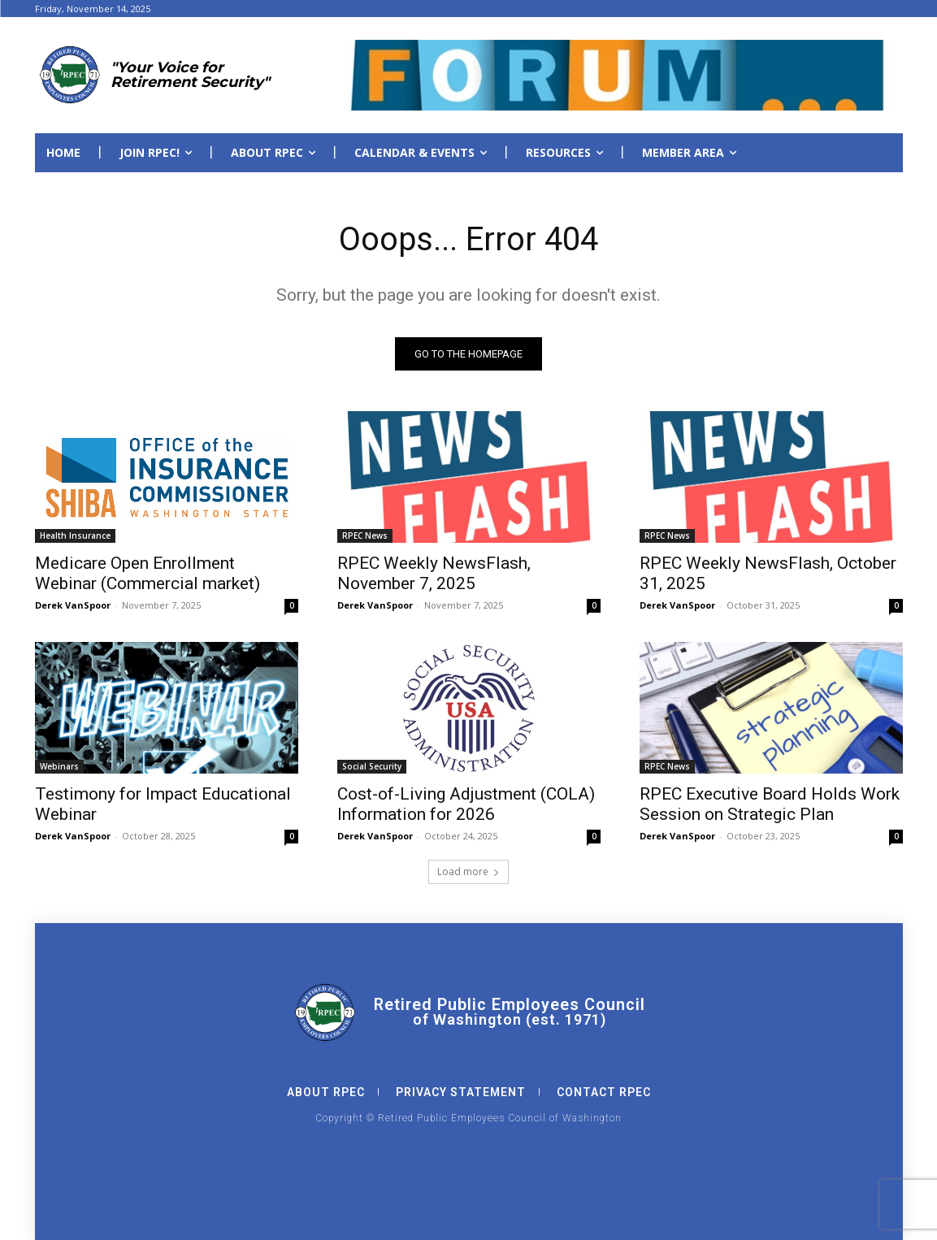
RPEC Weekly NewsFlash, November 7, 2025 (434, 573)
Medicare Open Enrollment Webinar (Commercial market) (147, 573)
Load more (468, 871)
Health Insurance (75, 535)
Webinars (59, 766)
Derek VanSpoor (73, 605)
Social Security (371, 766)
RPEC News (365, 535)
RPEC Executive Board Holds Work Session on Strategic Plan (770, 804)
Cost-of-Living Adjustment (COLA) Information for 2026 (466, 804)
